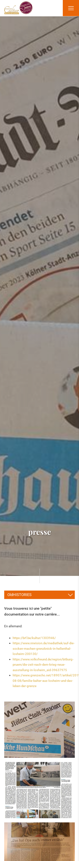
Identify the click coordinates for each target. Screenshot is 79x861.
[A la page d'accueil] (18, 7)
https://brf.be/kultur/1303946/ (34, 638)
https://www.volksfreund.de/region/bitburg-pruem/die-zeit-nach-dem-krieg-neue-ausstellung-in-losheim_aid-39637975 (43, 664)
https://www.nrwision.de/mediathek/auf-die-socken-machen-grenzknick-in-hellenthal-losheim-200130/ (44, 648)
